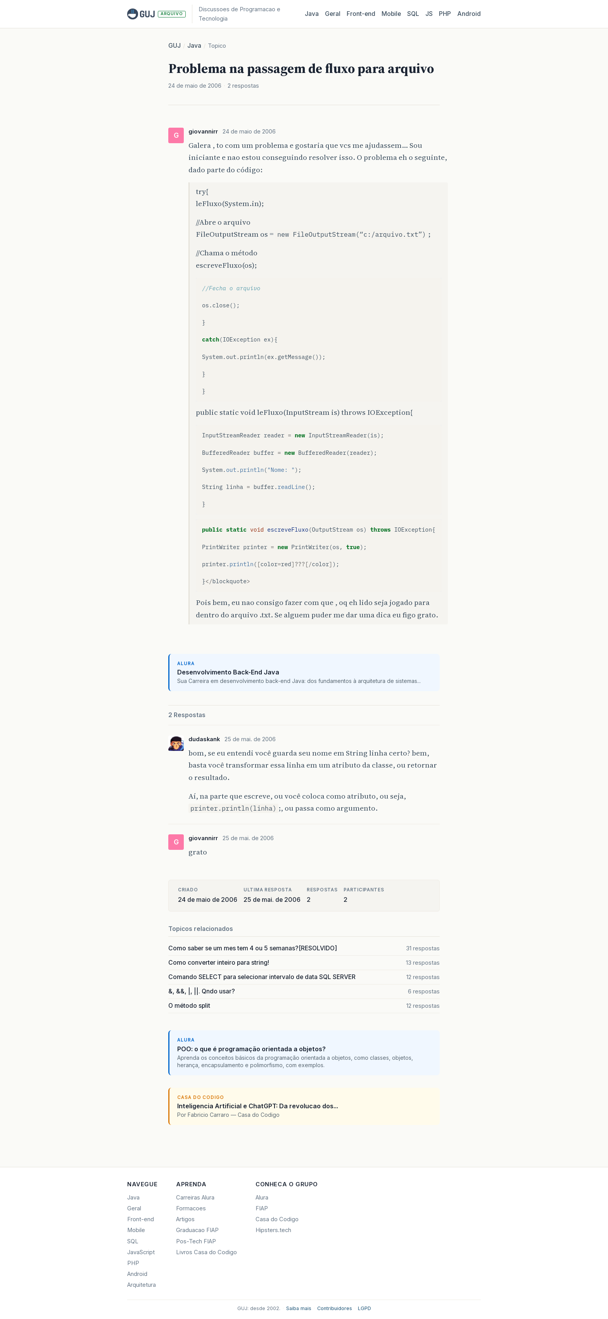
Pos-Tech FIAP (196, 1241)
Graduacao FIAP (197, 1230)
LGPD (364, 1308)
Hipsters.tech (273, 1230)
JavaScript (141, 1252)
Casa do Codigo (277, 1219)
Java (312, 13)
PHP (445, 13)
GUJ (174, 45)
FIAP (262, 1208)
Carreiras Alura (195, 1197)
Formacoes (191, 1208)
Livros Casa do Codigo (206, 1252)
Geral (332, 13)
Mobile (391, 13)
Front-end (140, 1219)
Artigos (185, 1219)
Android (469, 13)
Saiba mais (298, 1308)
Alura (262, 1197)
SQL (413, 13)
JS (429, 13)
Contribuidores (334, 1308)
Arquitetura (141, 1284)
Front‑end (361, 13)
